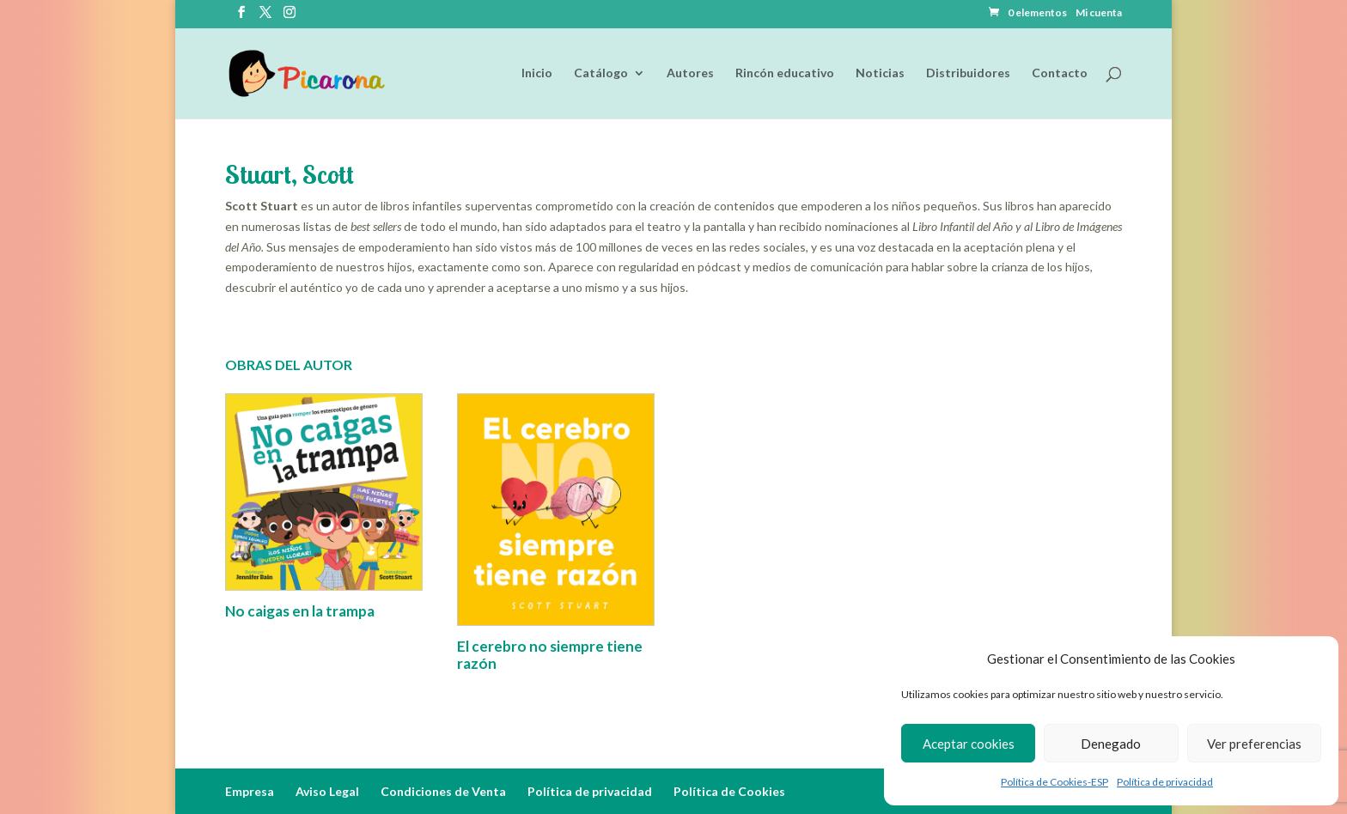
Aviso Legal (327, 791)
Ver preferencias (1254, 743)
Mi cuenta (1099, 13)
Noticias (880, 74)
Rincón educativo (784, 74)
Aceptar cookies (969, 743)
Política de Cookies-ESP (1054, 781)
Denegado (1111, 743)
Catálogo (601, 74)
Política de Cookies (729, 791)
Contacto (1060, 74)
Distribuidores (968, 74)
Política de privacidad (1165, 781)
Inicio (536, 74)
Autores (690, 74)
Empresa (249, 791)
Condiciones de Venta (443, 791)
